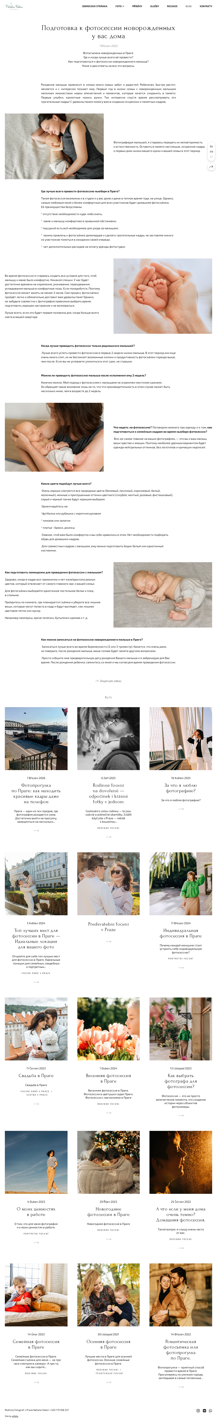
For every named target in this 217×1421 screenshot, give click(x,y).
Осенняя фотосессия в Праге (109, 1344)
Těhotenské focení (109, 1373)
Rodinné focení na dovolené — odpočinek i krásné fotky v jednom (108, 793)
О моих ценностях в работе (36, 1211)
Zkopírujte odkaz (110, 681)
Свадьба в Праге (36, 1075)
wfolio (15, 1416)
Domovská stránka (94, 6)
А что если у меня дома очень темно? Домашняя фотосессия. (181, 1214)
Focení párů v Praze (36, 973)
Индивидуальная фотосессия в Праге (181, 933)
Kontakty (206, 6)
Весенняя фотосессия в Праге (108, 1078)
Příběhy (137, 6)
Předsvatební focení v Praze (108, 926)
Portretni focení (180, 958)
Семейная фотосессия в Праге (36, 1344)
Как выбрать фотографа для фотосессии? (181, 1081)
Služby (154, 6)
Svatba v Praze (37, 1095)
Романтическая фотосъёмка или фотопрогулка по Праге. (180, 1350)
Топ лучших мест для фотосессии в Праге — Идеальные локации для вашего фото (36, 939)
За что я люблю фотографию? (181, 787)
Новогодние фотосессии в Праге (108, 1211)
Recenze (172, 6)
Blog (189, 6)
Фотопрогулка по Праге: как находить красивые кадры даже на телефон (36, 793)
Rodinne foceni (108, 828)
